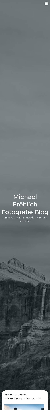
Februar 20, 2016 (33, 398)
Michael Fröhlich (14, 398)
